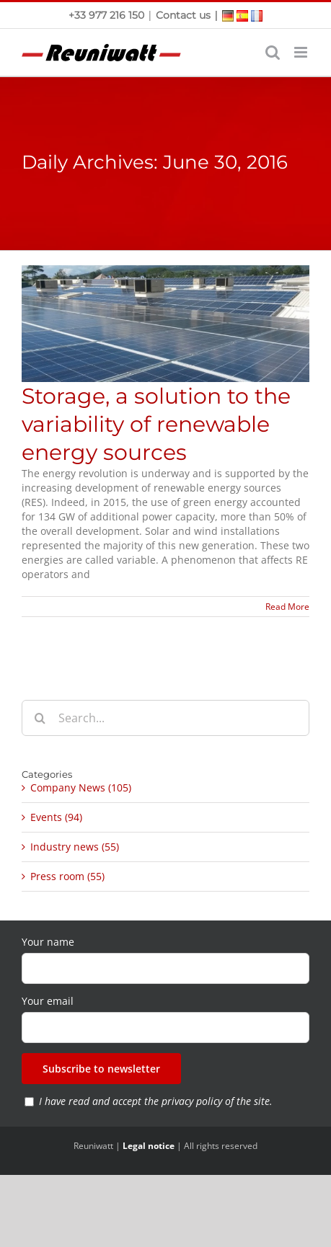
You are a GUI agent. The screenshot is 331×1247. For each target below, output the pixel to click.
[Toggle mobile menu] (301, 52)
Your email (48, 1001)
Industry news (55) (74, 846)
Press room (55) (67, 876)
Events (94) (56, 817)
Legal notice (149, 1146)
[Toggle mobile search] (272, 52)
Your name (48, 942)
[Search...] (165, 718)
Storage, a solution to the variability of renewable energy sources (156, 424)
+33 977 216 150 (108, 15)
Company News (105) (80, 787)
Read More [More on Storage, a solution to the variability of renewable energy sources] (287, 606)
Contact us (183, 15)
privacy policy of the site (216, 1101)
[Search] (40, 718)
